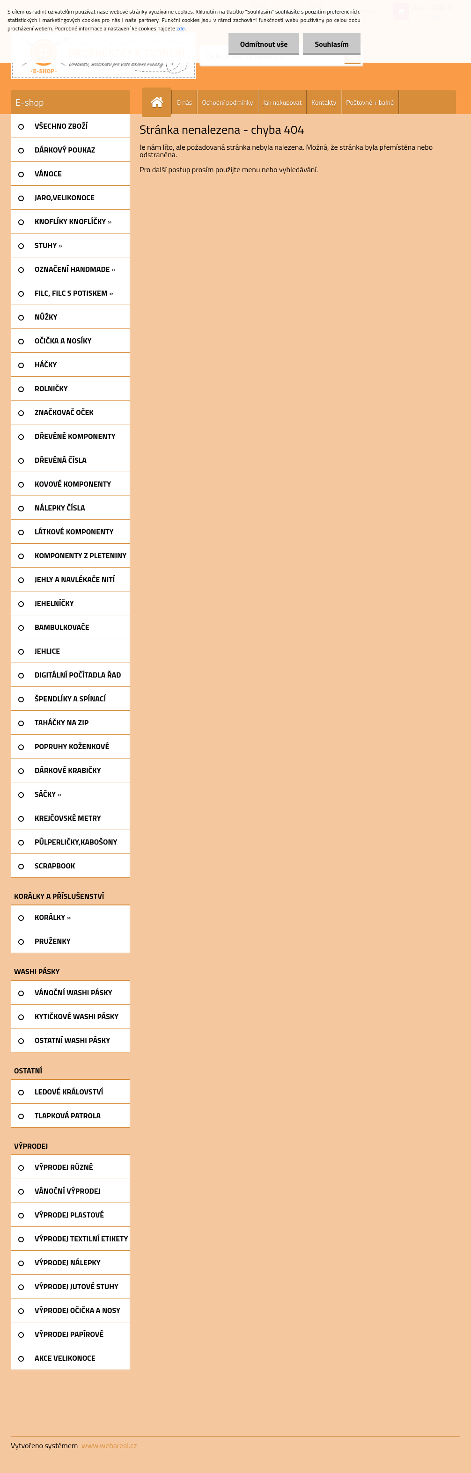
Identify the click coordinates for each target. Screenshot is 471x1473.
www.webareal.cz (109, 1445)
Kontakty (323, 102)
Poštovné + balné (370, 102)
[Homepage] (160, 102)
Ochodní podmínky (227, 102)
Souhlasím (332, 44)
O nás (184, 102)
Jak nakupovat (282, 102)
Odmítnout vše (264, 44)
